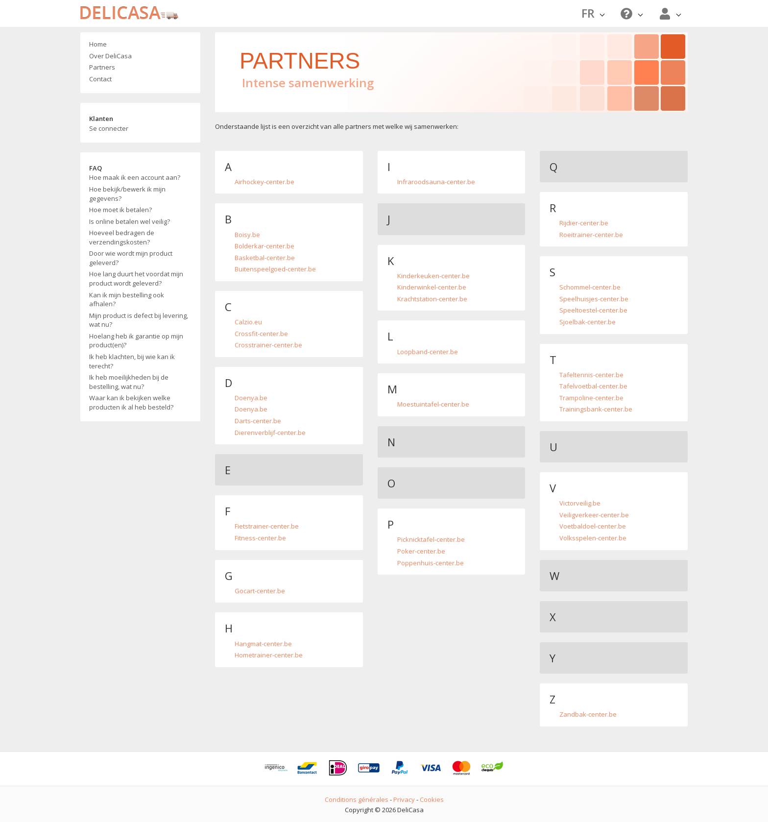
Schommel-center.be (590, 287)
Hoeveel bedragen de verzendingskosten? (121, 237)
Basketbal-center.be (265, 257)
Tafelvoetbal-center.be (593, 386)
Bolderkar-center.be (264, 246)
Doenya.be (251, 397)
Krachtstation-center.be (432, 298)
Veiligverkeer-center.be (594, 514)
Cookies (432, 799)
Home (98, 44)
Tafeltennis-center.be (591, 374)
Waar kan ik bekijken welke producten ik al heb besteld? (131, 402)
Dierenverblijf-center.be (270, 432)
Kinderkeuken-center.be (433, 275)
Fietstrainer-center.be (267, 526)
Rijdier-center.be (583, 222)
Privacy (404, 799)
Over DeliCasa (110, 55)
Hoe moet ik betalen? (120, 209)
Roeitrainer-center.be (591, 234)
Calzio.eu (248, 321)
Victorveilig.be (579, 503)
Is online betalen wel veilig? (129, 221)
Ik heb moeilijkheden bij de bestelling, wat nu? (128, 382)
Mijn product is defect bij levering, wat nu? (138, 320)
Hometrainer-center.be (269, 655)
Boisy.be (247, 234)
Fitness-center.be (260, 537)
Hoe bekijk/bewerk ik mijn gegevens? (127, 194)
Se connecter (108, 128)
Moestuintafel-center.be (433, 404)
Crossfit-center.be (261, 333)
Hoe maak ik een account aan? (134, 177)
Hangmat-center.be (263, 643)
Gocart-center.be (260, 590)
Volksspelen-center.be (592, 537)
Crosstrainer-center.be (268, 344)
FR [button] (592, 13)
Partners (102, 67)
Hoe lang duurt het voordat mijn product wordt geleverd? (136, 278)
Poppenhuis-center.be (430, 562)
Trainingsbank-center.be (595, 409)
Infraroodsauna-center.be (436, 181)
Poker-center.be (421, 551)
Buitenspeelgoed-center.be (275, 269)
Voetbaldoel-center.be (592, 526)
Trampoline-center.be (591, 397)
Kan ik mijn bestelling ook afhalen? (126, 299)
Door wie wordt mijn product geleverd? (130, 258)
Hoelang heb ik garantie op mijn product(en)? (136, 341)
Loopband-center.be (427, 351)
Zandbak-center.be (588, 714)
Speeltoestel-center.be (593, 310)
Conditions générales (356, 799)
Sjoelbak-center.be (587, 321)
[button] (630, 13)
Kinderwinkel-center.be (431, 287)
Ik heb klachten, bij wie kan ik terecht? (132, 361)
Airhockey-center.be (264, 181)
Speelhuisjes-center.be (593, 298)
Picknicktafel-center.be (431, 539)
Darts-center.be (258, 420)
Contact (100, 78)
